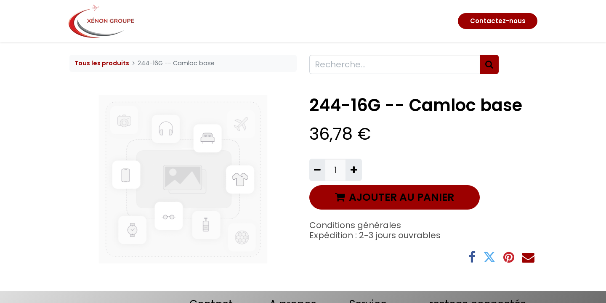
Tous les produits (101, 63)
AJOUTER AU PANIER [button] (394, 197)
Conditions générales (355, 225)
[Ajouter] (353, 170)
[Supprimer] (317, 170)
